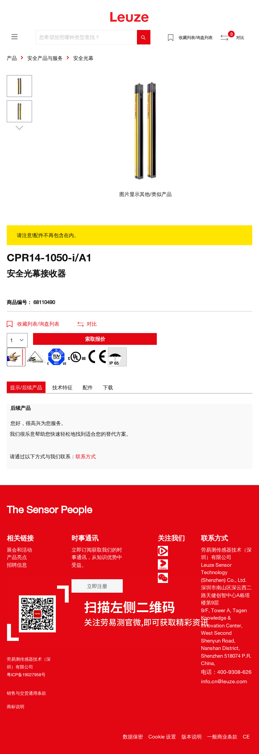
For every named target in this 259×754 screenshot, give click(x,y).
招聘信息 (17, 565)
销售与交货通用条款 (26, 693)
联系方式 (86, 456)
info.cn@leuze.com (224, 681)
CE (246, 736)
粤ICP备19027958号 (26, 674)
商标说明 (15, 706)
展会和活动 (19, 550)
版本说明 (191, 736)
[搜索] (143, 37)
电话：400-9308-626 (226, 671)
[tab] (26, 387)
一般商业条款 (222, 736)
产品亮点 (17, 557)
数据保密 (133, 736)
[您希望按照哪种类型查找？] (86, 37)
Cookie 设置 (162, 736)
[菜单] (14, 36)
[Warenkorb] (248, 35)
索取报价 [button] (95, 339)
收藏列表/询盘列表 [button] (33, 324)
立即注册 (97, 586)
